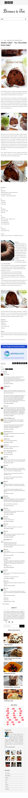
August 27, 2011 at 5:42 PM (9, 585)
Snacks (5, 724)
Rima (5, 456)
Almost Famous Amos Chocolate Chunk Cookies (12, 659)
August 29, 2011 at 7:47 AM (9, 601)
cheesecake (11, 711)
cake (5, 711)
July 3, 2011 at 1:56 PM (8, 442)
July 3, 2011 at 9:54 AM (8, 383)
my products (19, 717)
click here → (6, 620)
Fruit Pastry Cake (8, 700)
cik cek (5, 444)
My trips (6, 777)
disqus (6, 369)
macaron (17, 715)
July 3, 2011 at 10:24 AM (8, 403)
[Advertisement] (14, 31)
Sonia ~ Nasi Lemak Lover (9, 450)
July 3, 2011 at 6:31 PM (8, 454)
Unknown (6, 438)
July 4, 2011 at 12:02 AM (8, 537)
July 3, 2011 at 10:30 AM (8, 415)
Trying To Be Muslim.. (8, 418)
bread (6, 779)
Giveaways (17, 713)
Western (11, 724)
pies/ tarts (16, 722)
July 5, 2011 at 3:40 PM (8, 546)
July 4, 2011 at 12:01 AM (8, 521)
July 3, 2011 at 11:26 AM (8, 429)
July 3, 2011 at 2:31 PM (8, 448)
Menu (2, 19)
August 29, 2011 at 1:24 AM (9, 595)
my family (11, 717)
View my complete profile (10, 747)
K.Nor (5, 405)
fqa (4, 372)
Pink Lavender (7, 539)
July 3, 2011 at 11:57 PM (8, 493)
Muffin (5, 717)
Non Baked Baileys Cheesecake (12, 687)
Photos (5, 722)
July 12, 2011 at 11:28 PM (9, 578)
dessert (5, 713)
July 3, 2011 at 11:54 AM (8, 436)
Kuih (5, 715)
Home (2, 40)
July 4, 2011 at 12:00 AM (8, 514)
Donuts (11, 713)
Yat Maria (6, 386)
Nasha (5, 581)
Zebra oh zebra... (8, 644)
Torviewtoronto (7, 431)
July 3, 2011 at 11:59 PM (8, 505)
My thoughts (7, 775)
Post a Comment (5, 603)
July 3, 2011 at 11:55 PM (8, 478)
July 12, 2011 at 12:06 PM (9, 567)
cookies (18, 711)
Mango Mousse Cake (9, 673)
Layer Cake (11, 715)
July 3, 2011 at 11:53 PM (8, 462)
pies (10, 722)
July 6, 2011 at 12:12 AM (8, 555)
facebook (11, 369)
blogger (3, 369)
